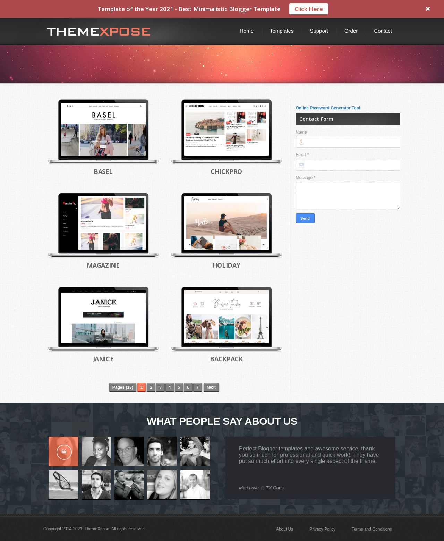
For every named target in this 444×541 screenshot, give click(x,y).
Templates (281, 31)
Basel (103, 171)
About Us (284, 529)
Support (319, 31)
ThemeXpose (97, 528)
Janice (103, 359)
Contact (383, 31)
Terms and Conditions (372, 529)
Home (247, 31)
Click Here (308, 9)
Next (211, 387)
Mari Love (249, 487)
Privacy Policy (322, 529)
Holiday (226, 265)
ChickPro (226, 171)
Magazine (103, 265)
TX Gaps (275, 487)
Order (351, 31)
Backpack (226, 359)
